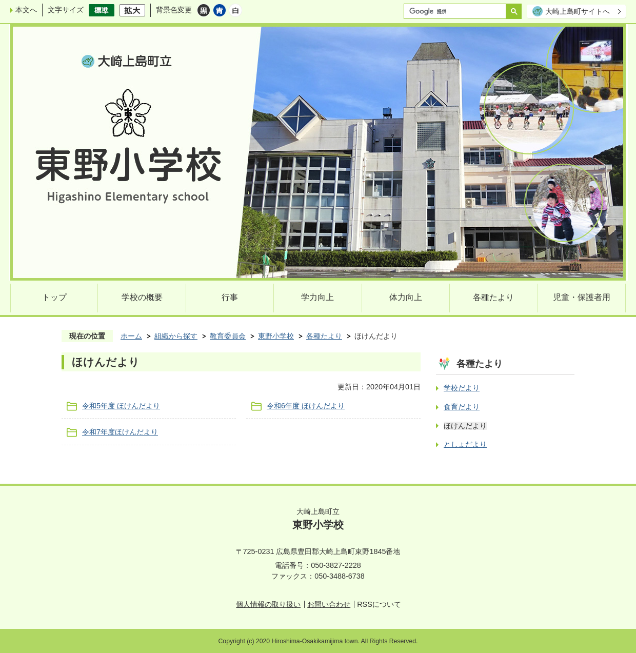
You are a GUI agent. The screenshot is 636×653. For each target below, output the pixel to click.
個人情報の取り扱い (268, 604)
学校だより (462, 388)
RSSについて (379, 604)
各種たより (493, 297)
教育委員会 (228, 336)
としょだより (465, 444)
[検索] (457, 11)
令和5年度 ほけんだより (121, 406)
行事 (230, 297)
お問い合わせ (328, 604)
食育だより (462, 407)
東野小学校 (276, 336)
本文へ (26, 10)
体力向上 (405, 297)
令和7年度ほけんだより (120, 432)
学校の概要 (142, 297)
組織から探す (175, 336)
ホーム (131, 336)
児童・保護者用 (581, 297)
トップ (54, 297)
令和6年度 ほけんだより (306, 406)
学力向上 (317, 297)
